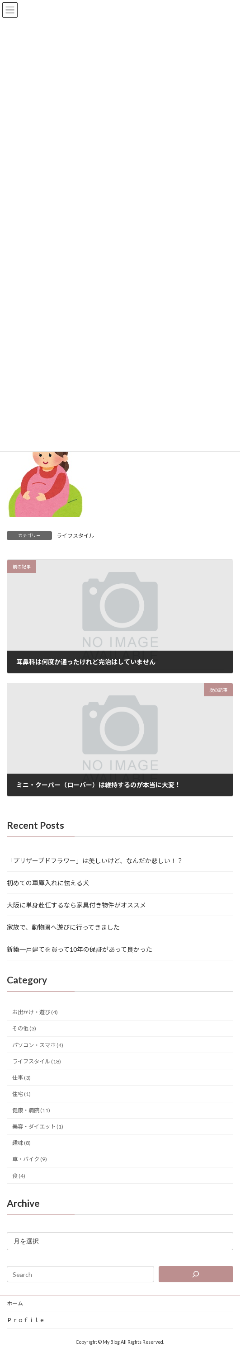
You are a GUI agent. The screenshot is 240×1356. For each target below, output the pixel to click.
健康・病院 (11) (31, 1110)
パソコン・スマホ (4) (37, 1044)
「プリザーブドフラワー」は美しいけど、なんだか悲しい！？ (95, 861)
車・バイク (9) (29, 1159)
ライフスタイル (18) (36, 1061)
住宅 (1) (21, 1094)
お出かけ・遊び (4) (35, 1012)
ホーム (15, 1303)
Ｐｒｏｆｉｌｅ (26, 1320)
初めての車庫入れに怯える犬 (48, 883)
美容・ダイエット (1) (37, 1126)
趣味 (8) (21, 1142)
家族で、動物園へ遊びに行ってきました (63, 927)
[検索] (196, 1274)
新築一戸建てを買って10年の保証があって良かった (79, 949)
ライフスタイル (75, 535)
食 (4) (18, 1175)
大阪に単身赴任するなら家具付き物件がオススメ (76, 905)
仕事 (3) (21, 1077)
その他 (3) (24, 1028)
